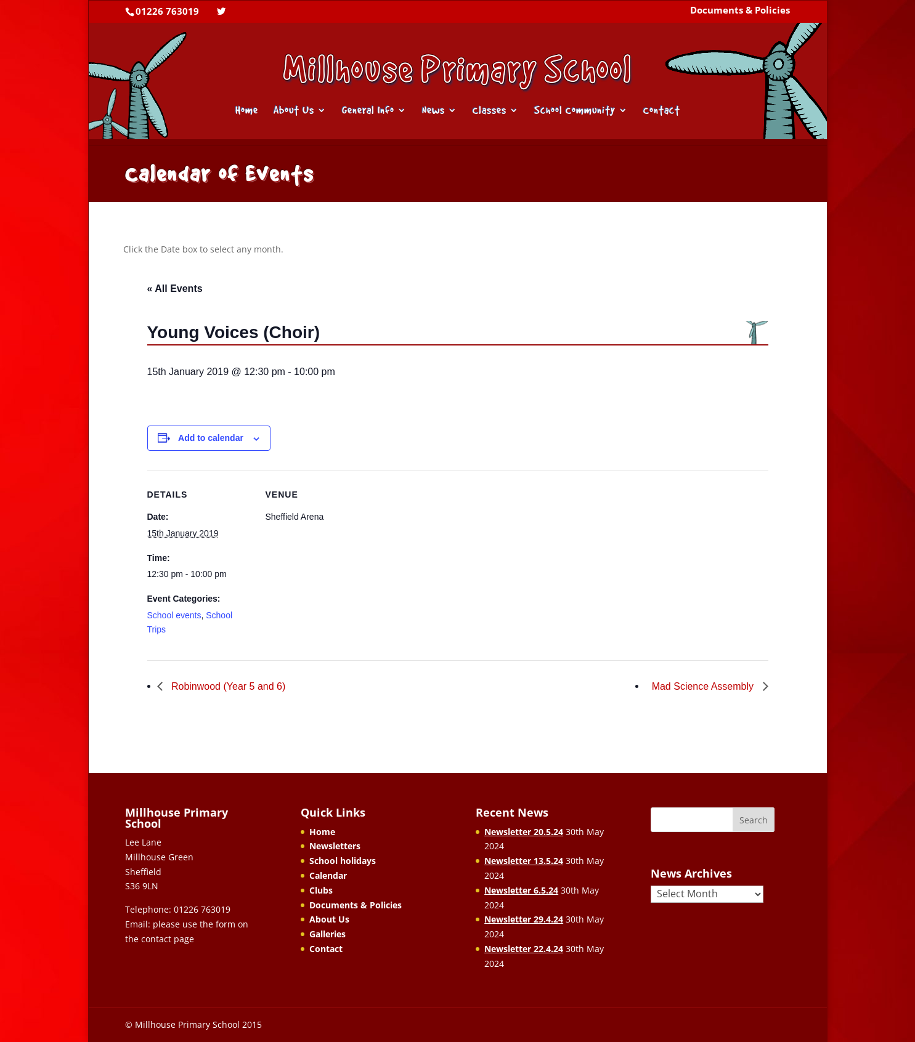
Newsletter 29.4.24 (523, 919)
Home (246, 111)
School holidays (342, 860)
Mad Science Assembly (704, 686)
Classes (489, 111)
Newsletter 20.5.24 (523, 832)
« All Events (175, 288)
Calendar (328, 875)
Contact (661, 111)
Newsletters (334, 846)
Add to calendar (210, 438)
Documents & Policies (740, 11)
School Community (575, 111)
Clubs (321, 890)
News (433, 111)
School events (174, 615)
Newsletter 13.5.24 (523, 860)
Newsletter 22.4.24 (523, 949)
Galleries (327, 934)
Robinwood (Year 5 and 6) (227, 686)
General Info (368, 111)
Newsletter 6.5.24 (521, 890)
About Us (294, 111)
